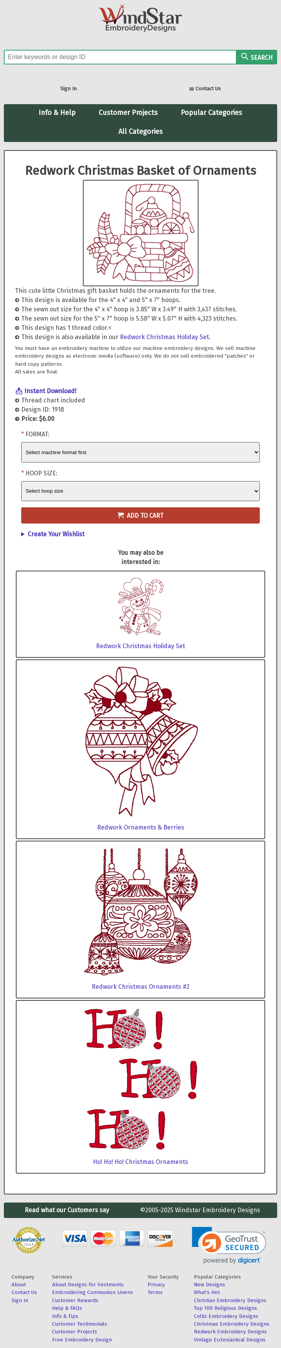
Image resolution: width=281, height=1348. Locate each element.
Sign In (68, 88)
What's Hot (207, 1292)
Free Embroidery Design (82, 1339)
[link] (229, 1245)
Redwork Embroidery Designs (230, 1331)
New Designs (209, 1284)
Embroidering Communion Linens (92, 1292)
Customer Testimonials (79, 1324)
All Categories (140, 131)
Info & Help (57, 112)
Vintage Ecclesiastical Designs (230, 1339)
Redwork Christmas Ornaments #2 (141, 986)
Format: (37, 434)
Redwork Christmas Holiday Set (164, 337)
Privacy (156, 1284)
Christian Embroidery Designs (230, 1300)
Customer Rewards (75, 1300)
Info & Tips (65, 1316)
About (19, 1284)
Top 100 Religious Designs (225, 1308)
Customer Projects (128, 112)
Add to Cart (140, 515)
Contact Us (205, 89)
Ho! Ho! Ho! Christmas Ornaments (140, 1162)
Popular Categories (211, 112)
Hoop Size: (41, 473)
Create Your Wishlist (56, 534)
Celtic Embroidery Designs (226, 1316)
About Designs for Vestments (88, 1284)
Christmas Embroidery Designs (231, 1324)
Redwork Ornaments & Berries (140, 827)
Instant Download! (50, 391)
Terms (155, 1292)
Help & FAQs (67, 1308)
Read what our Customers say (67, 1210)
